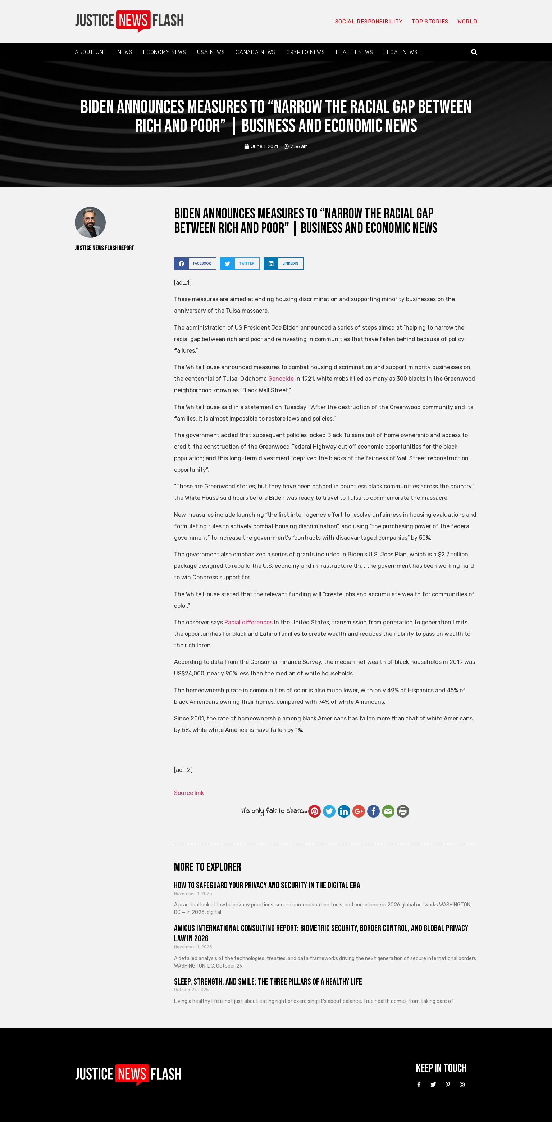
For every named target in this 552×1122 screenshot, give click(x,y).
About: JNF (91, 52)
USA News (211, 52)
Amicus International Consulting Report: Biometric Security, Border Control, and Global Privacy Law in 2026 (321, 933)
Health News (354, 52)
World (467, 21)
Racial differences (248, 622)
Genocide (281, 378)
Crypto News (305, 52)
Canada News (255, 52)
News (125, 52)
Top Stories (429, 21)
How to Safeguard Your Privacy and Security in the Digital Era (267, 885)
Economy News (164, 52)
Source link (189, 793)
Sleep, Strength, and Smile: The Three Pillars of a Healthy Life (268, 982)
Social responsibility (369, 21)
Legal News (401, 52)
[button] (474, 52)
